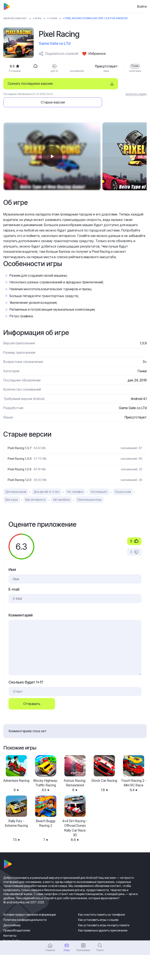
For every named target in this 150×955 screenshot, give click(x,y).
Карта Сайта (12, 930)
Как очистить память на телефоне (101, 904)
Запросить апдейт (136, 94)
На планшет (99, 481)
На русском (123, 481)
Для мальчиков (15, 481)
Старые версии (120, 83)
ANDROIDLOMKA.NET (16, 18)
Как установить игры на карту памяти (103, 914)
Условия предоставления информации (29, 904)
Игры (41, 18)
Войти (142, 6)
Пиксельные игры (89, 489)
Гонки (57, 18)
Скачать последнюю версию (30, 83)
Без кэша (11, 489)
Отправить (31, 693)
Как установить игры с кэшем (98, 909)
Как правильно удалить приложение (102, 920)
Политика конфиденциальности (25, 909)
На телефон (75, 481)
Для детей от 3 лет (47, 481)
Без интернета (35, 489)
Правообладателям (16, 920)
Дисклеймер (12, 914)
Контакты (9, 925)
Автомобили (61, 489)
